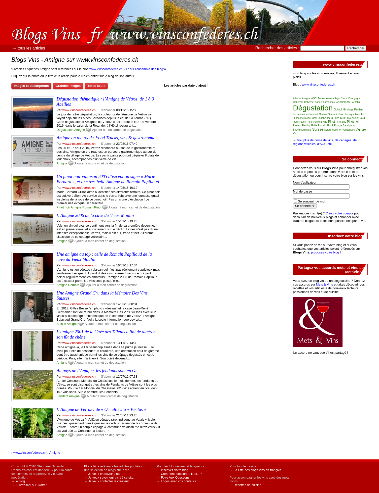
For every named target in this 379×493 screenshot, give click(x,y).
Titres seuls (96, 86)
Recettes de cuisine (247, 485)
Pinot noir (63, 207)
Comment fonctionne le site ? (181, 474)
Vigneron (362, 129)
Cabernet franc (312, 102)
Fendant (62, 396)
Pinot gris (341, 121)
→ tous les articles (29, 48)
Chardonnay (328, 102)
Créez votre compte (339, 213)
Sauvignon (348, 125)
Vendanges (348, 129)
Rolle (314, 125)
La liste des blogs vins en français (257, 470)
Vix (294, 133)
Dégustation (65, 130)
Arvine (321, 98)
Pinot (97, 207)
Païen (303, 121)
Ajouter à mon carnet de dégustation (117, 130)
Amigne (79, 130)
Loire (336, 118)
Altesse (297, 98)
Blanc (344, 98)
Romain (87, 207)
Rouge (338, 125)
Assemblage (333, 98)
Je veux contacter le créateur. (109, 481)
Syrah (327, 129)
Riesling (306, 125)
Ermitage (348, 109)
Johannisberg (325, 118)
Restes (297, 125)
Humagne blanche (354, 114)
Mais (343, 118)
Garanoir (333, 114)
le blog (20, 481)
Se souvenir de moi (311, 201)
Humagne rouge (302, 118)
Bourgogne (354, 98)
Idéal (314, 118)
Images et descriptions (31, 86)
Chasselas (343, 102)
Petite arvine (320, 121)
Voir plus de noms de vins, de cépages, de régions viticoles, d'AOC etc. (325, 142)
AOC (314, 98)
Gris (340, 114)
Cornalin (355, 102)
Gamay (323, 114)
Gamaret (313, 114)
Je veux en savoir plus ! (104, 474)
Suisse (61, 324)
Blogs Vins (91, 466)
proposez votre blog (325, 252)
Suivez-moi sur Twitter (31, 485)
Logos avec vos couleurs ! (179, 481)
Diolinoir (338, 109)
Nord (362, 118)
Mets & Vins (324, 284)
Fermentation (300, 114)
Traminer (337, 129)
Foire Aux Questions (175, 477)
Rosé (330, 125)
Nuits (296, 121)
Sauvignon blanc (302, 129)
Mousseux (353, 118)
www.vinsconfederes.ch (106, 69)
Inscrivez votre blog (174, 470)
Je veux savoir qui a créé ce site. (111, 477)
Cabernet (298, 102)
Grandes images (68, 86)
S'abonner (108, 110)
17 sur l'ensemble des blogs (145, 69)
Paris (309, 121)
